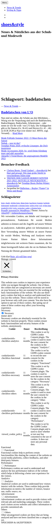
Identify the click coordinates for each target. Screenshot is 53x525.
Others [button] (4, 509)
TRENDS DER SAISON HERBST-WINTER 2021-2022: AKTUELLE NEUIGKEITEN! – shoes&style (27, 180)
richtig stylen (34, 206)
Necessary (9, 313)
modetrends (14, 206)
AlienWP (5, 213)
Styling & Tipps (14, 10)
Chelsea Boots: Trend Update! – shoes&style (27, 170)
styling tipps (47, 206)
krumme (40, 203)
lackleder (46, 203)
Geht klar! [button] (5, 256)
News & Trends (14, 7)
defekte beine (15, 203)
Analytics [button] (5, 478)
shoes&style (12, 24)
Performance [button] (7, 463)
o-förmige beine (23, 206)
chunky (7, 203)
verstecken (21, 208)
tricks (15, 208)
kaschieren (33, 203)
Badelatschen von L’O (17, 112)
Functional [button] (6, 447)
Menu (4, 3)
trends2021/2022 (7, 208)
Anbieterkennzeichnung (22, 213)
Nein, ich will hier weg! (21, 256)
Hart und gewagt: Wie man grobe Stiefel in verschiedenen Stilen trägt (26, 174)
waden (27, 208)
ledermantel (5, 206)
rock (40, 206)
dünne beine (25, 203)
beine (3, 203)
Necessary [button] (5, 310)
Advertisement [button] (7, 494)
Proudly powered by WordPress (15, 210)
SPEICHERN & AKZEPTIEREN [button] (16, 522)
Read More (18, 133)
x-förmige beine (35, 208)
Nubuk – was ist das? (10, 143)
